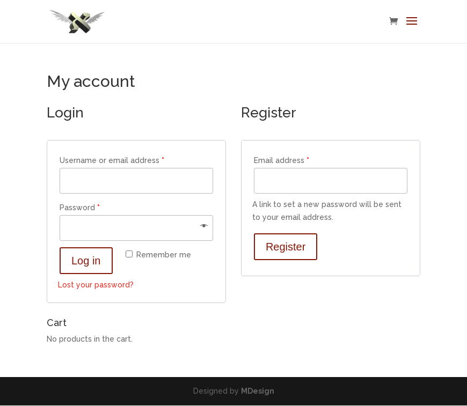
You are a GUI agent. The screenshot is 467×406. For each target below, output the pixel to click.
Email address (281, 160)
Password (80, 207)
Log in (86, 261)
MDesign (257, 391)
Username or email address (112, 160)
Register (285, 247)
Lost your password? (96, 284)
